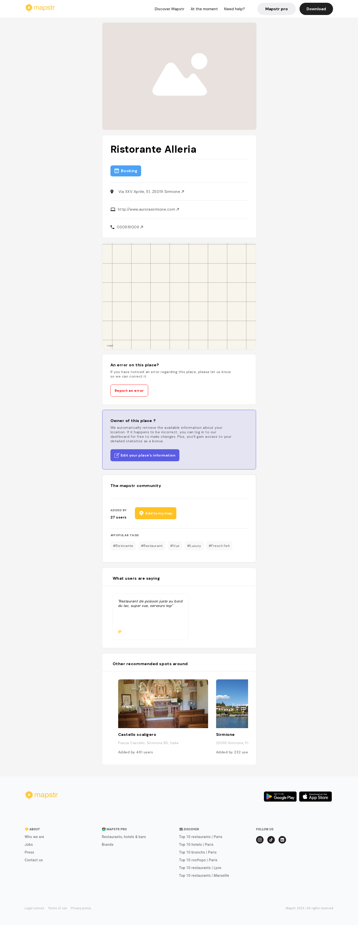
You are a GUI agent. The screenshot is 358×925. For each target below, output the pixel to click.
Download (316, 8)
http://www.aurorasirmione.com (148, 209)
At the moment (204, 8)
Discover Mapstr (169, 8)
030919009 (130, 227)
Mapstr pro (276, 8)
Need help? (234, 8)
